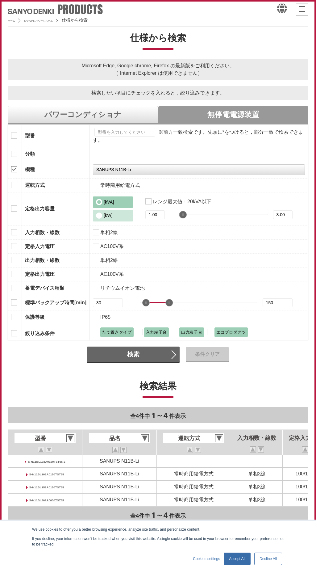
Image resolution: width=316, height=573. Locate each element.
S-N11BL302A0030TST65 (48, 499)
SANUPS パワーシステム (54, 20)
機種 (30, 169)
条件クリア (207, 354)
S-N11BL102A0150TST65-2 (48, 461)
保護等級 (35, 317)
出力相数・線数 (42, 260)
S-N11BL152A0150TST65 (48, 486)
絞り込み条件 (40, 333)
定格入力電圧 (40, 246)
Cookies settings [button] (206, 559)
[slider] (183, 214)
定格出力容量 (40, 208)
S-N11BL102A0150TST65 (48, 473)
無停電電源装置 (233, 114)
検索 (133, 354)
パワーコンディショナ (82, 114)
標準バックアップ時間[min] (55, 302)
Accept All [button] (237, 559)
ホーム (14, 20)
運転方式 (35, 185)
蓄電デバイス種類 (44, 288)
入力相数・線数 (42, 232)
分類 (30, 154)
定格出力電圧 (40, 274)
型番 (30, 135)
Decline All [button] (268, 559)
